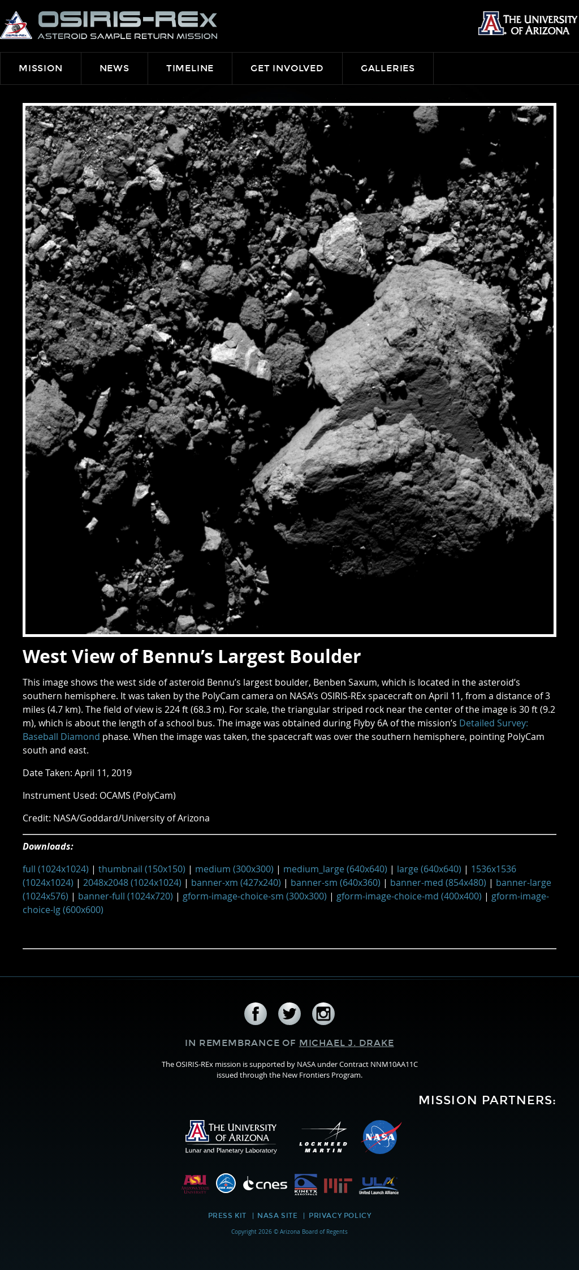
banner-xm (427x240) (236, 882)
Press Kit (227, 1216)
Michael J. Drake (346, 1042)
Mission (41, 68)
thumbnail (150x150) (141, 869)
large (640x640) (429, 869)
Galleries (388, 68)
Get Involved (287, 68)
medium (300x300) (234, 869)
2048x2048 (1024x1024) (132, 882)
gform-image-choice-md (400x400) (409, 896)
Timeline (190, 68)
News (114, 68)
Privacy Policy (340, 1216)
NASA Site (277, 1216)
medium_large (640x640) (335, 869)
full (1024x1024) (56, 869)
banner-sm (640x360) (336, 882)
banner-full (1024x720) (125, 896)
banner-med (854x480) (438, 882)
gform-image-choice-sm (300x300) (255, 896)
